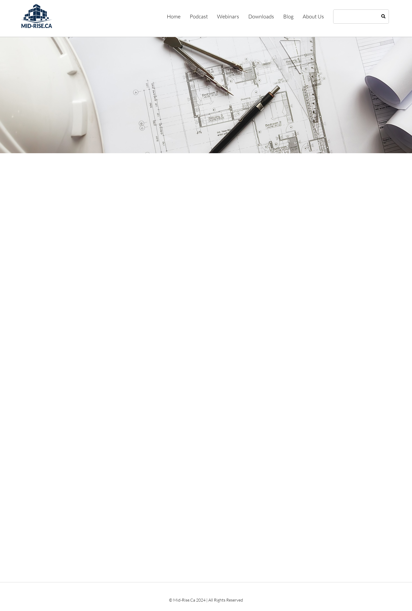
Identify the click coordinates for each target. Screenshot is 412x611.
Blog (288, 16)
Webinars (228, 16)
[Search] (383, 16)
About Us (313, 16)
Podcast (199, 16)
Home (174, 16)
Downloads (261, 16)
